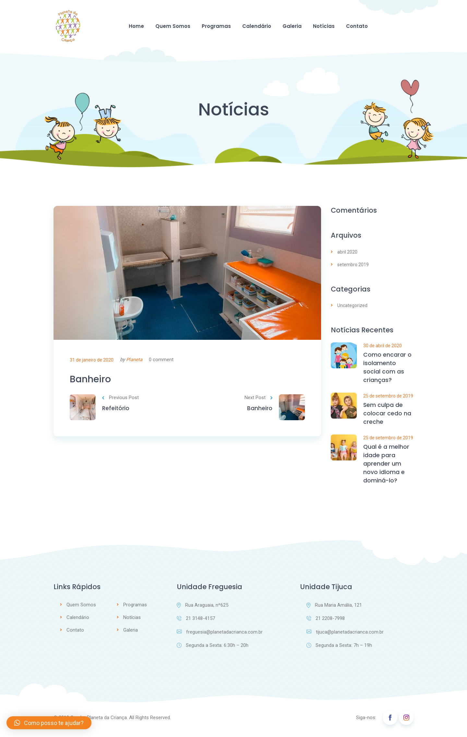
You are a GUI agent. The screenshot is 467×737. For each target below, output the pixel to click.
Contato (357, 26)
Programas (216, 26)
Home (136, 26)
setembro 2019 (353, 264)
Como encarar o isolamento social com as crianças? (387, 368)
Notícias (324, 26)
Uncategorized (352, 305)
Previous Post (120, 400)
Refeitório (116, 410)
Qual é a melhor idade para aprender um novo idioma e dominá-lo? (386, 467)
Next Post (258, 400)
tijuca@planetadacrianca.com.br (345, 636)
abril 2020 (347, 252)
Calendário (256, 26)
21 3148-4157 (196, 622)
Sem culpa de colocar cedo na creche (387, 415)
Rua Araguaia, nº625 (202, 609)
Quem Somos (172, 26)
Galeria (292, 26)
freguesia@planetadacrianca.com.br (220, 636)
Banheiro (93, 380)
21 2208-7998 (325, 622)
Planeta (134, 360)
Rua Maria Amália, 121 (334, 609)
